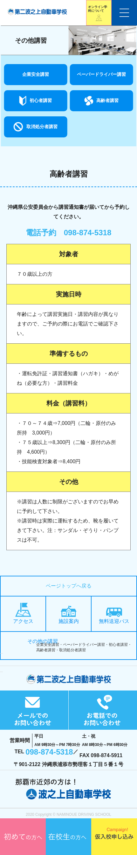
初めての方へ (23, 836)
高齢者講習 (107, 100)
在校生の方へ (69, 836)
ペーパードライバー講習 (101, 74)
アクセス (23, 613)
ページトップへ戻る (69, 585)
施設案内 (68, 615)
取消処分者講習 (42, 126)
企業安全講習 (35, 74)
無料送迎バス (114, 616)
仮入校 (114, 836)
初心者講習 (41, 100)
